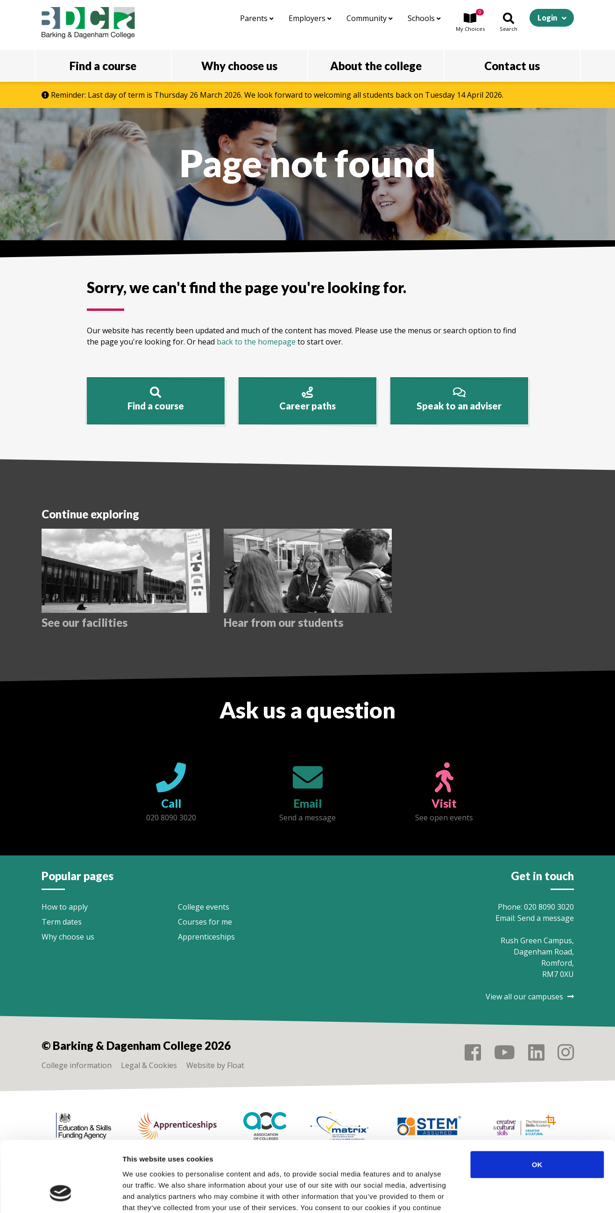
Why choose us (68, 937)
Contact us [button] (512, 65)
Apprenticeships (206, 937)
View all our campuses (530, 996)
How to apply (65, 907)
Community (369, 18)
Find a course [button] (103, 65)
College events (203, 907)
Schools (424, 18)
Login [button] (547, 17)
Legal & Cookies (149, 1065)
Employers (310, 18)
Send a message (545, 918)
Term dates (62, 922)
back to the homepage (256, 342)
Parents (257, 18)
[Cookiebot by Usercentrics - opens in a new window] (60, 1195)
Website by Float (215, 1065)
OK (537, 1102)
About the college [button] (376, 65)
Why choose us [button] (239, 65)
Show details (490, 1195)
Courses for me (205, 922)
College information (77, 1065)
